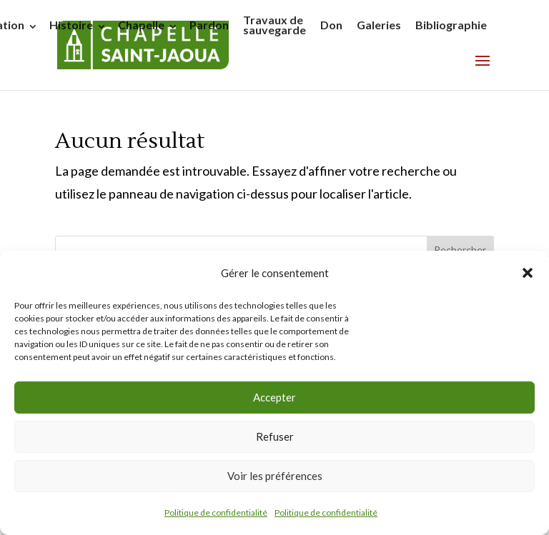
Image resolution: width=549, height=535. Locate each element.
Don (331, 24)
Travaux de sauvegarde (274, 24)
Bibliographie (451, 24)
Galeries (379, 24)
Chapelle (141, 24)
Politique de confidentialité (215, 512)
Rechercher (460, 250)
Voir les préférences (274, 475)
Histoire (71, 24)
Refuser (275, 436)
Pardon (209, 24)
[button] (527, 273)
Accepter (274, 397)
